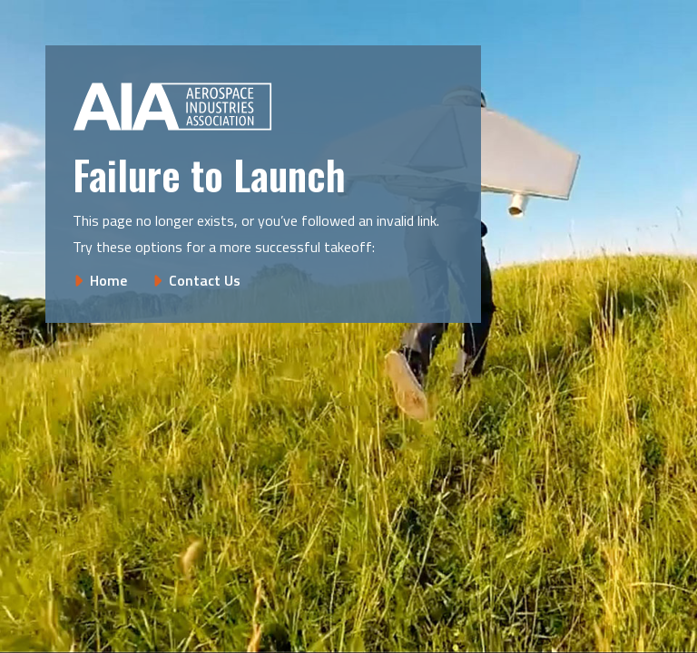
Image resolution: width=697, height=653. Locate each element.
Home (108, 280)
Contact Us (205, 280)
